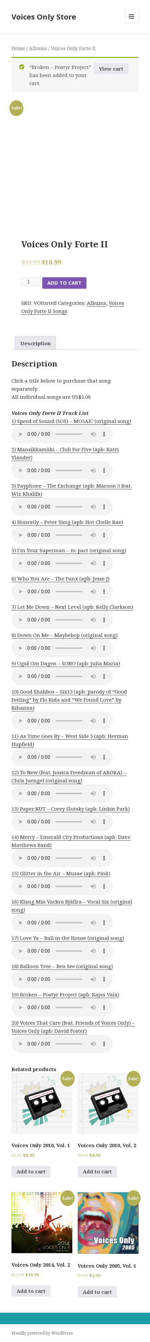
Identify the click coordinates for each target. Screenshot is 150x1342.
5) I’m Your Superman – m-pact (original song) (68, 550)
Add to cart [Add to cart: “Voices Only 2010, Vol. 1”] (31, 1171)
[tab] (35, 343)
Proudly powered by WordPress (42, 1333)
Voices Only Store (43, 16)
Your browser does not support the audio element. (62, 434)
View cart (111, 68)
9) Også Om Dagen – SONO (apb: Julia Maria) (65, 663)
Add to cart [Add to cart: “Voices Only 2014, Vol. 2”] (31, 1290)
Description (35, 343)
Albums (38, 48)
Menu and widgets (132, 23)
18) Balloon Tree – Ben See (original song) (62, 966)
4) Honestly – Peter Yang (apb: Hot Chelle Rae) (67, 522)
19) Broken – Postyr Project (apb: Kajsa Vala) (65, 994)
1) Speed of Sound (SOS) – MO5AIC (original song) (71, 421)
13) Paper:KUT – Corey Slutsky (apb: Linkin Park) (70, 808)
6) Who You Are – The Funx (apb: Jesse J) (60, 578)
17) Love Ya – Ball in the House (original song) (67, 937)
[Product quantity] (31, 281)
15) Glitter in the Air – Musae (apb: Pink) (60, 873)
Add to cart (64, 282)
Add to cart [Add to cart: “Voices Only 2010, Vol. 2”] (97, 1171)
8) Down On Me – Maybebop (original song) (64, 635)
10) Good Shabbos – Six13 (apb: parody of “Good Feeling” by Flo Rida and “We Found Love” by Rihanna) (69, 699)
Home (18, 48)
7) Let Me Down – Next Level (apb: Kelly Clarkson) (72, 606)
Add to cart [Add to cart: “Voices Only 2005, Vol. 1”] (97, 1291)
